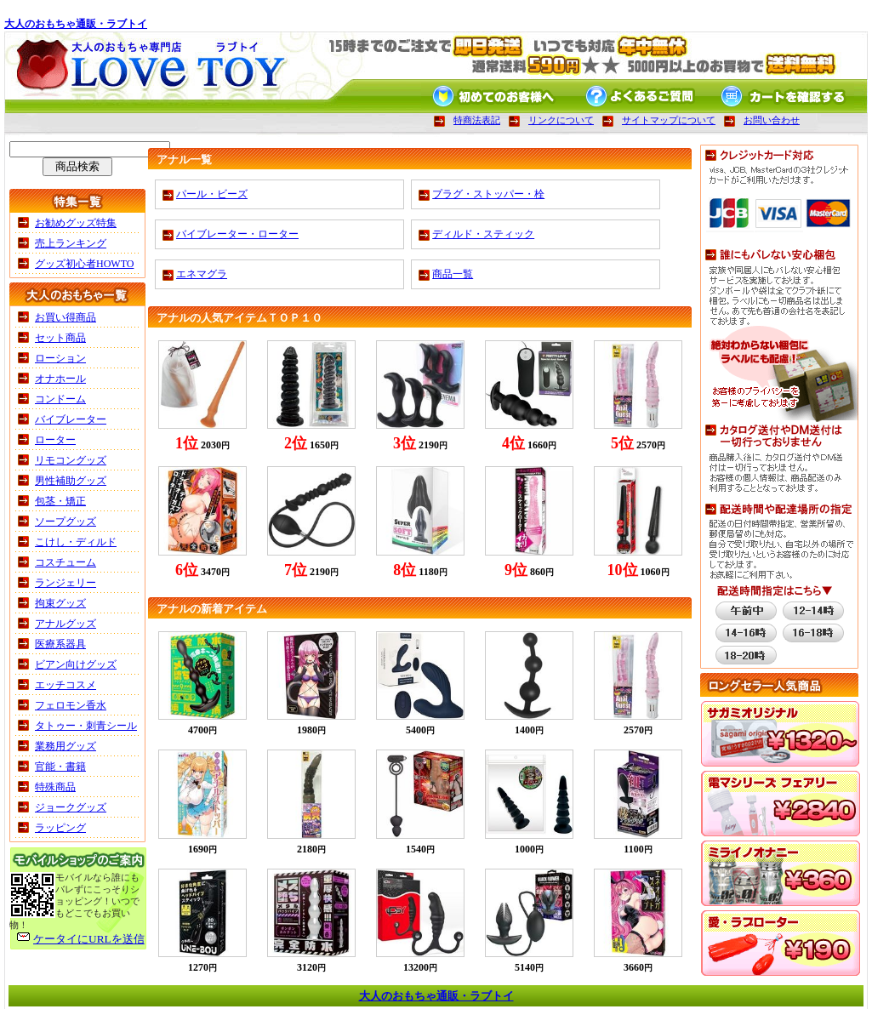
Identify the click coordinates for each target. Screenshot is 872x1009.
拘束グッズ (60, 603)
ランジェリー (65, 583)
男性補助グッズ (70, 481)
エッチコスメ (65, 685)
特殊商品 (55, 787)
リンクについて (561, 120)
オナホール (60, 379)
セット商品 (60, 338)
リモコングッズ (70, 460)
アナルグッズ (65, 624)
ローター (55, 440)
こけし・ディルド (76, 542)
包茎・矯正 (60, 501)
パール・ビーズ (212, 194)
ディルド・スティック (483, 234)
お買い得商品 (65, 317)
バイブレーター (70, 419)
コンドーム (60, 399)
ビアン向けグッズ (76, 664)
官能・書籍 (60, 766)
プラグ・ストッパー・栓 (488, 194)
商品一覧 (452, 274)
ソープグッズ (65, 521)
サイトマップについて (668, 120)
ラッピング (60, 828)
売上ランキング (70, 243)
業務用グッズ (65, 746)
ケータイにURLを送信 (89, 938)
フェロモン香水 (70, 705)
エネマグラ (201, 274)
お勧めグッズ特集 (76, 223)
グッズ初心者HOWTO (84, 264)
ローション (60, 358)
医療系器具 (60, 644)
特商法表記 (476, 120)
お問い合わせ (772, 120)
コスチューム (65, 562)
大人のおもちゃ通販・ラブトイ (75, 24)
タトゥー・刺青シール (86, 726)
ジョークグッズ (70, 807)
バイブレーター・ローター (237, 234)
